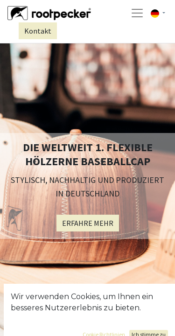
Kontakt (37, 30)
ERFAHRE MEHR (87, 223)
